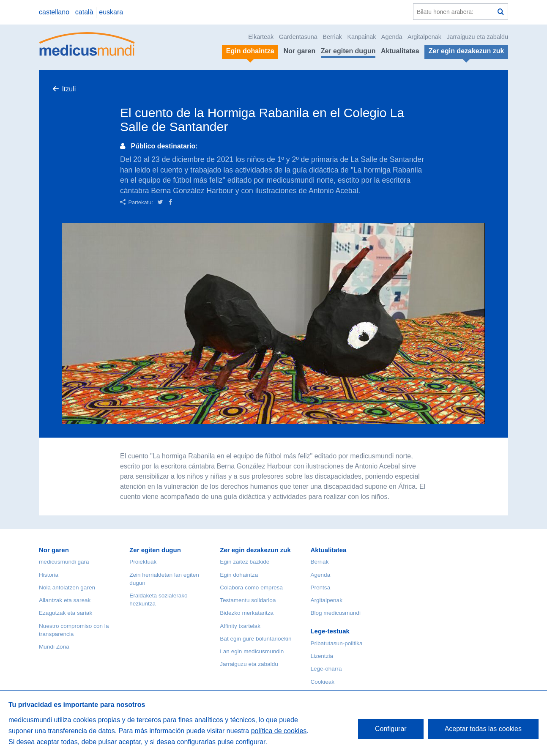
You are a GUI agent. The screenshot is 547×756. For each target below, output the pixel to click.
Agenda (391, 36)
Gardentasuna (298, 36)
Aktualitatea (400, 51)
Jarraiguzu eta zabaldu (477, 36)
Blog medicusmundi (335, 613)
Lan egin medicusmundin (252, 651)
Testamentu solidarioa (248, 600)
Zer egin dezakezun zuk (255, 549)
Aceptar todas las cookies (483, 728)
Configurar (391, 728)
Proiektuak (142, 562)
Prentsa (320, 587)
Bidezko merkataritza (247, 613)
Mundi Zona (54, 647)
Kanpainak (361, 36)
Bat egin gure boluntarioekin (255, 638)
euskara (111, 12)
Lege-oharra (326, 669)
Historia (48, 575)
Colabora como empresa (251, 587)
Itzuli (69, 89)
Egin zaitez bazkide (244, 562)
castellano (54, 12)
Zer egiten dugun (348, 51)
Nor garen (300, 51)
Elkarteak (261, 36)
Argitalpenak (424, 36)
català (84, 12)
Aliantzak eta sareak (64, 600)
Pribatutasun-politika (336, 643)
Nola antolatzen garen (67, 587)
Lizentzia (321, 656)
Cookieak (322, 682)
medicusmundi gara (64, 562)
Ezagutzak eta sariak (65, 613)
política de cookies (279, 730)
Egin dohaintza (239, 575)
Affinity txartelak (240, 626)
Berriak (332, 36)
